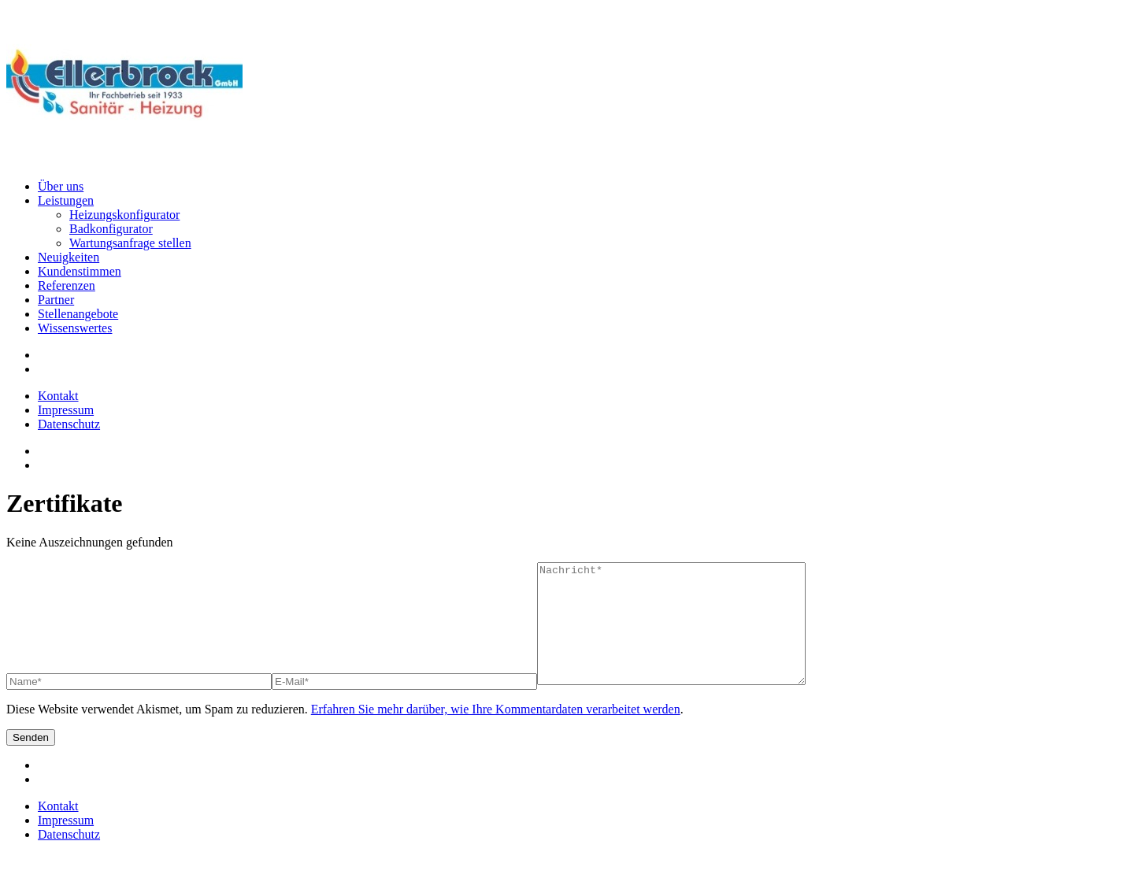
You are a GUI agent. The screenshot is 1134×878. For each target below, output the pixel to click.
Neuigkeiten (68, 257)
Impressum (66, 410)
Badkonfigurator (111, 228)
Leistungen (66, 200)
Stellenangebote (78, 313)
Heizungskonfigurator (124, 214)
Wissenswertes (75, 328)
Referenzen (66, 285)
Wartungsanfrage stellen (130, 243)
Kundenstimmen (79, 271)
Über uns (60, 186)
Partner (56, 299)
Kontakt (58, 395)
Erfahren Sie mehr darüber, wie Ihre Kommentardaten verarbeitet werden (495, 732)
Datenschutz (69, 424)
